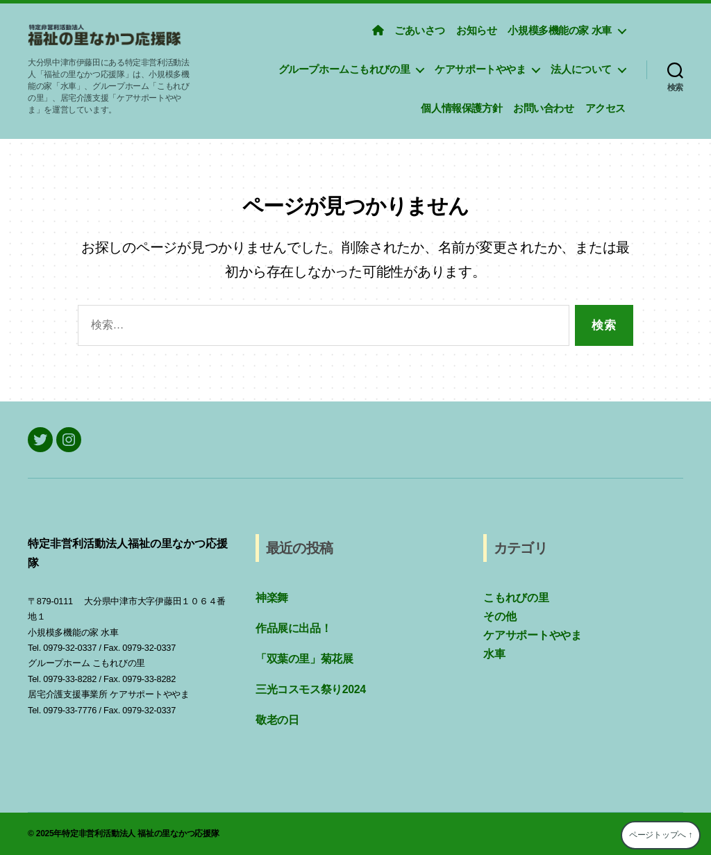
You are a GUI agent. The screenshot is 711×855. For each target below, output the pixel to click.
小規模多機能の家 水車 (560, 30)
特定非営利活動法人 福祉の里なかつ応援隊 (140, 833)
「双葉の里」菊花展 (304, 659)
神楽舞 (272, 598)
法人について (581, 69)
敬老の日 (277, 720)
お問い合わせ (543, 108)
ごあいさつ (419, 30)
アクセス (605, 108)
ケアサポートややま (480, 69)
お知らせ (476, 30)
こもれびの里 (516, 598)
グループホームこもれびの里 (344, 69)
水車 (494, 654)
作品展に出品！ (293, 628)
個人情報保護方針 (461, 108)
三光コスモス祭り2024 (311, 689)
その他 (499, 616)
